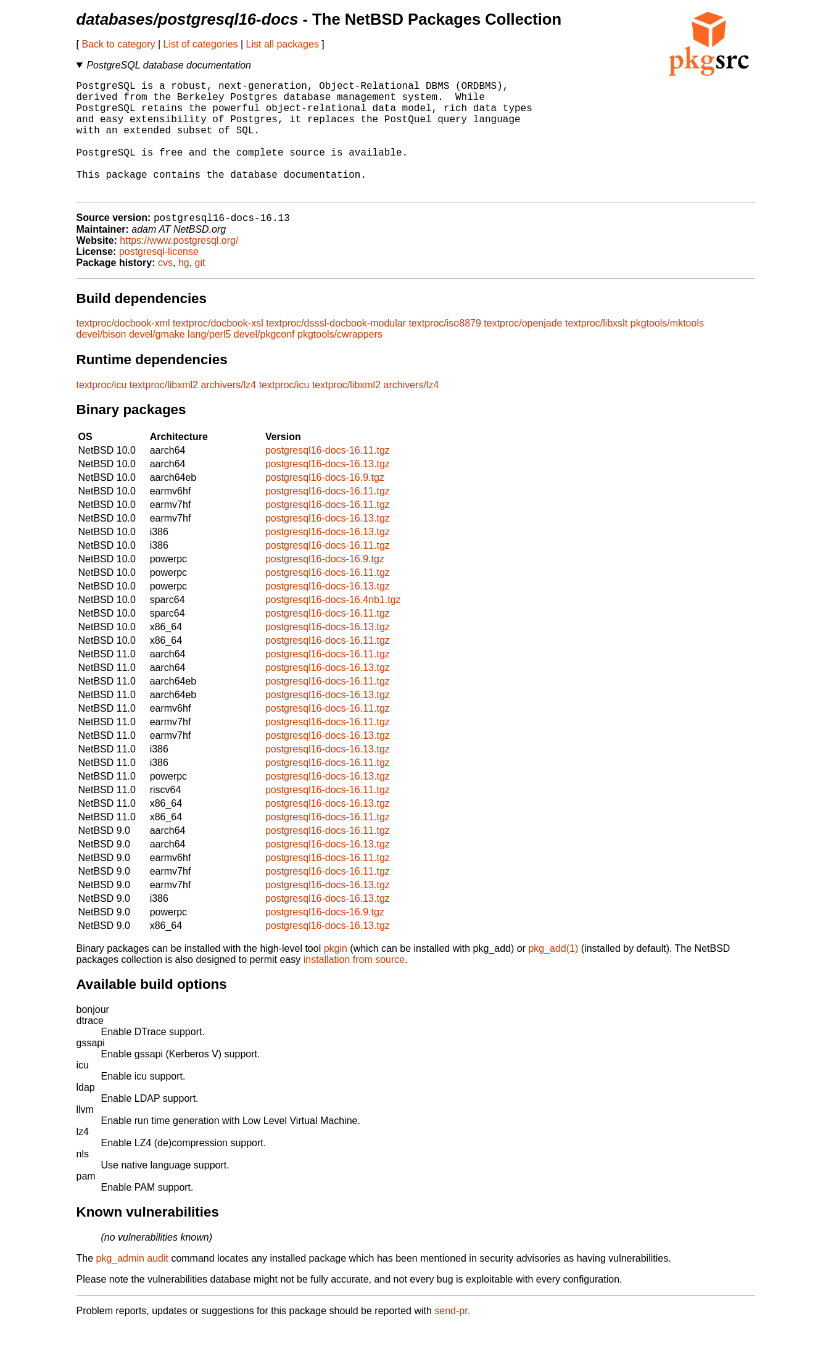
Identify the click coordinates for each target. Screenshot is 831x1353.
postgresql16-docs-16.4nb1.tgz (333, 626)
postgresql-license (159, 278)
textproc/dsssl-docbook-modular (336, 349)
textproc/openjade (523, 349)
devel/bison (101, 361)
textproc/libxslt (596, 349)
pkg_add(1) (553, 975)
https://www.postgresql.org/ (179, 267)
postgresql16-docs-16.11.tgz (327, 477)
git (200, 289)
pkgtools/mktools (667, 349)
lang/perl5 (209, 361)
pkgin (335, 975)
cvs (165, 289)
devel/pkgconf (264, 361)
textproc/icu (101, 411)
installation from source (354, 986)
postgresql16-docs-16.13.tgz (327, 490)
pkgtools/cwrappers (339, 361)
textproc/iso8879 (444, 349)
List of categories (200, 44)
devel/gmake (157, 361)
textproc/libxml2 (164, 411)
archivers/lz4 (228, 411)
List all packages (282, 44)
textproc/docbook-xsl (218, 349)
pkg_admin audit (132, 1285)
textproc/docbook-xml (123, 349)
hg (183, 289)
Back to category (118, 44)
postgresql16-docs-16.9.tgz (324, 504)
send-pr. (452, 1337)
